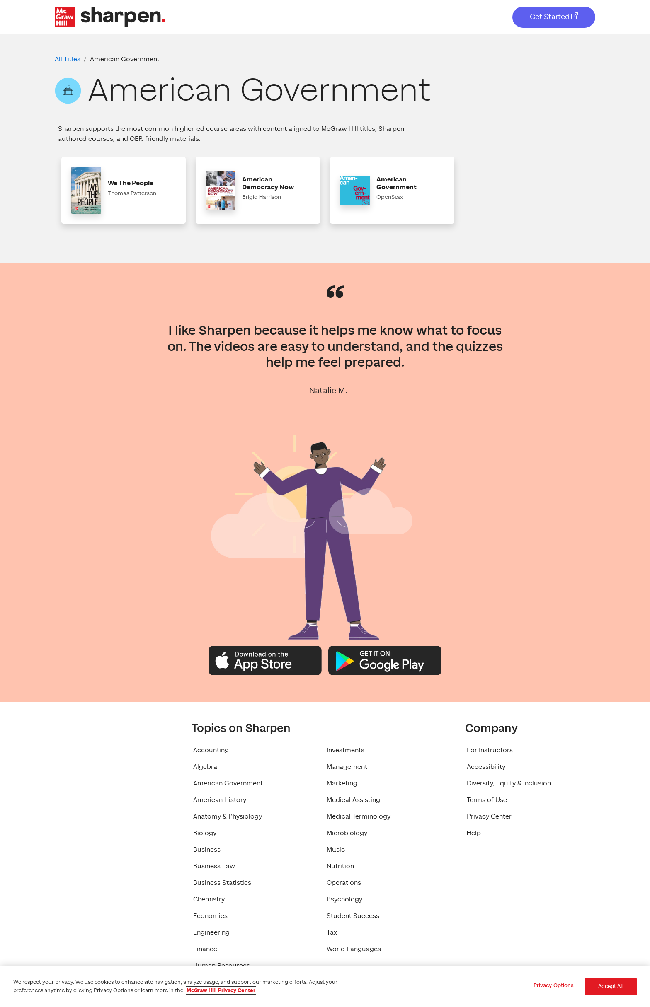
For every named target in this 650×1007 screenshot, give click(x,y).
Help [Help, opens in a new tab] (474, 833)
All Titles (67, 59)
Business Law (214, 866)
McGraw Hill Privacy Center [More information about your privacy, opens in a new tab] (221, 990)
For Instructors (490, 750)
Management (347, 766)
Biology (204, 833)
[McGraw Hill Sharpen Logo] (110, 16)
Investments (345, 750)
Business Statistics (222, 882)
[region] (325, 986)
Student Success (353, 916)
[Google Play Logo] (384, 660)
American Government (228, 783)
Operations (344, 882)
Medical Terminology (358, 816)
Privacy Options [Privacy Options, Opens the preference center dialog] (554, 986)
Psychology (344, 899)
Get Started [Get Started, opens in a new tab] (554, 16)
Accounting (211, 750)
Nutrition (340, 866)
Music (336, 849)
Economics (210, 916)
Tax (332, 932)
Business (207, 849)
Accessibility (486, 766)
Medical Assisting (353, 800)
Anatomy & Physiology (227, 816)
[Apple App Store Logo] (265, 660)
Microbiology (347, 833)
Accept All (610, 986)
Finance (205, 949)
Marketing (342, 783)
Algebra (205, 766)
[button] (123, 190)
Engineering (211, 932)
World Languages (354, 949)
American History (219, 800)
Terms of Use (487, 800)
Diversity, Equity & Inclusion (509, 783)
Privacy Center (489, 816)
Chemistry (209, 899)
